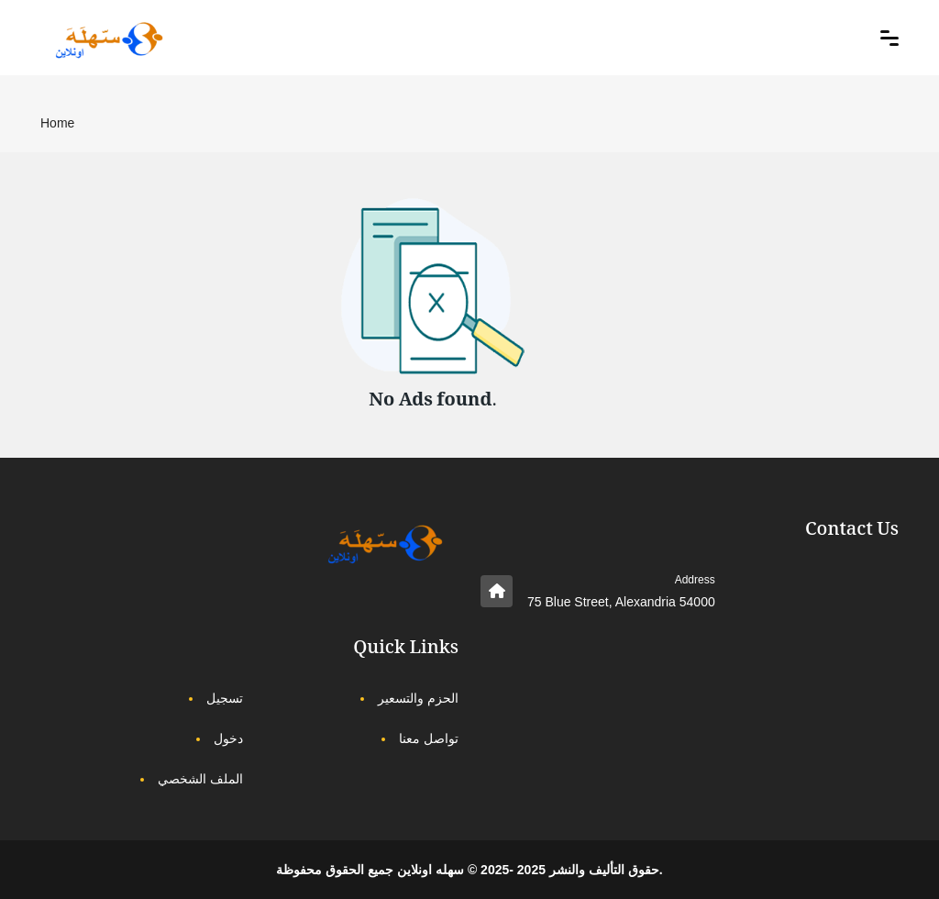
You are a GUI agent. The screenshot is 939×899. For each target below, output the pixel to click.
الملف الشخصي (200, 778)
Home (57, 123)
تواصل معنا (428, 738)
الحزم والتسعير (418, 698)
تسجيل (224, 698)
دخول (228, 738)
